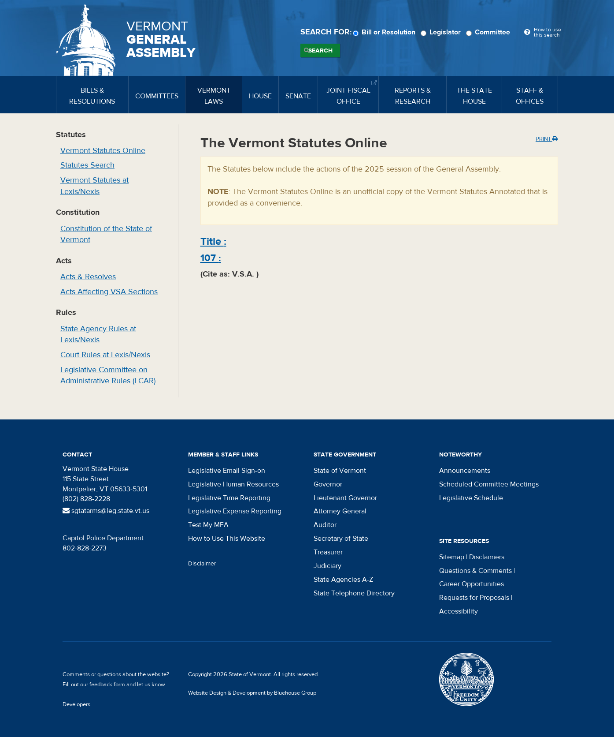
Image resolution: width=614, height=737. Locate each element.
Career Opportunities (471, 584)
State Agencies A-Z (343, 579)
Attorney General (340, 511)
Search (320, 51)
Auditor (325, 524)
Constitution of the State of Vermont (106, 234)
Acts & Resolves (88, 277)
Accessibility (458, 611)
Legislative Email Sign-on (226, 470)
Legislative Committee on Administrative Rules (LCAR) (107, 375)
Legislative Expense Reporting (234, 511)
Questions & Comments (475, 570)
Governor (328, 484)
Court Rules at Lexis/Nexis (105, 355)
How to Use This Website (226, 538)
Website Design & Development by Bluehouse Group (252, 692)
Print (547, 138)
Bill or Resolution (385, 32)
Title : (213, 241)
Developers (76, 704)
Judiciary (327, 565)
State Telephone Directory (354, 593)
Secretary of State (341, 538)
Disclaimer (202, 564)
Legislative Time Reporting (229, 498)
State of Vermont (340, 470)
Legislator (442, 32)
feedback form (107, 684)
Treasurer (328, 552)
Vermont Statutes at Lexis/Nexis (94, 186)
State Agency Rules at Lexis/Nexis (98, 334)
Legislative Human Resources (233, 484)
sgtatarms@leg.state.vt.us (106, 510)
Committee (489, 32)
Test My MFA (208, 524)
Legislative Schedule (471, 498)
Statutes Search (87, 165)
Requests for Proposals (474, 597)
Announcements (464, 470)
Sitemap (451, 557)
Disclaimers (486, 557)
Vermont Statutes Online (102, 151)
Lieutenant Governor (345, 498)
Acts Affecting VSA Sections (109, 292)
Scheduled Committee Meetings (489, 484)
